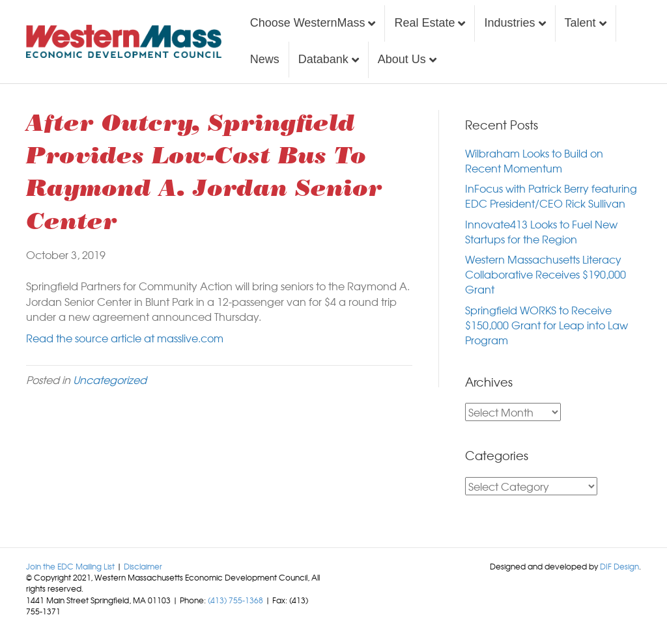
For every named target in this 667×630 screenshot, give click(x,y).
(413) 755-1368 (235, 600)
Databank (323, 59)
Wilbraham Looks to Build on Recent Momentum (534, 160)
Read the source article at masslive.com (124, 338)
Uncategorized (110, 379)
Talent (580, 22)
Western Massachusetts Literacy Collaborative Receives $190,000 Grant (545, 274)
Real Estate (424, 22)
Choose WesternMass (307, 22)
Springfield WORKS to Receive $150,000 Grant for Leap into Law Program (546, 325)
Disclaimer (143, 566)
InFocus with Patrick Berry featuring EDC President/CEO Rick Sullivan (551, 195)
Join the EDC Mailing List (70, 566)
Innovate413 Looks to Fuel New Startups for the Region (541, 231)
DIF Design (619, 566)
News (264, 59)
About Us (402, 59)
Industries (509, 22)
